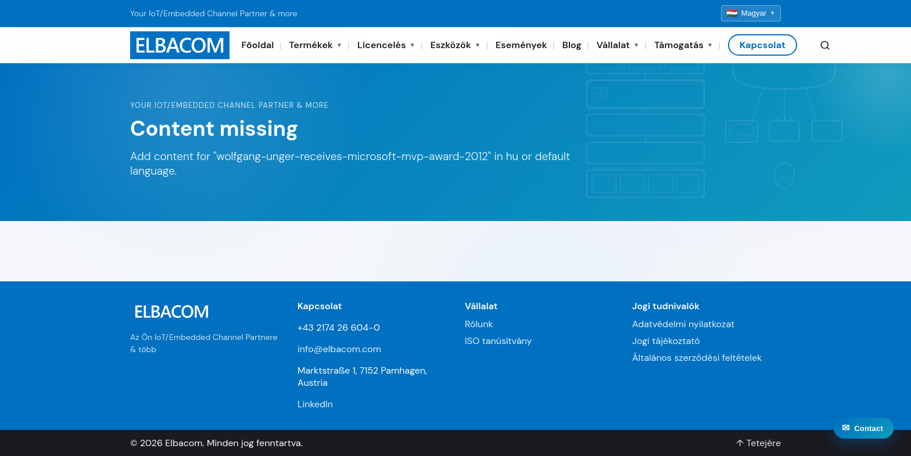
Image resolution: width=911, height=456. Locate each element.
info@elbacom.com (339, 349)
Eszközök (455, 45)
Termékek (316, 45)
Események (521, 45)
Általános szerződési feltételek (697, 358)
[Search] (825, 45)
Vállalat (618, 45)
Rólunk (479, 324)
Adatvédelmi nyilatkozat (683, 324)
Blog (572, 45)
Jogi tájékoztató (666, 341)
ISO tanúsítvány (498, 341)
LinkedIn (315, 404)
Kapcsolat (763, 45)
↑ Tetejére (758, 443)
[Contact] (864, 435)
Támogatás (683, 45)
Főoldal (257, 45)
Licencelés (386, 45)
